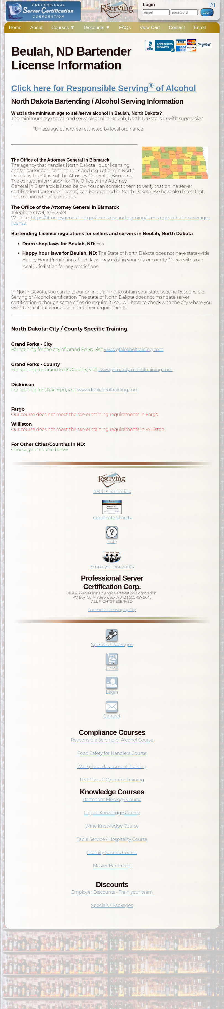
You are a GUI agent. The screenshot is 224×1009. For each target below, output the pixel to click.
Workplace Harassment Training (112, 766)
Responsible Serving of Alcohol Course (112, 740)
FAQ (112, 539)
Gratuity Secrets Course (112, 852)
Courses (63, 27)
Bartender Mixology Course (112, 799)
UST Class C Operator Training (112, 779)
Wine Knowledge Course (112, 826)
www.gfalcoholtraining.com (134, 349)
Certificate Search (112, 515)
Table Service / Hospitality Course (112, 839)
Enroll (200, 27)
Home (15, 27)
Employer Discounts (112, 564)
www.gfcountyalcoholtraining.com (136, 369)
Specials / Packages (112, 642)
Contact (177, 27)
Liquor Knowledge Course (112, 812)
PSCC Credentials (112, 489)
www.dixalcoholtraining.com (108, 389)
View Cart (150, 27)
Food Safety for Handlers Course (111, 753)
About (36, 27)
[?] (212, 4)
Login (207, 12)
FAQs (125, 27)
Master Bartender (112, 865)
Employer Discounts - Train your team (112, 892)
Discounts (97, 27)
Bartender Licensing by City (112, 610)
